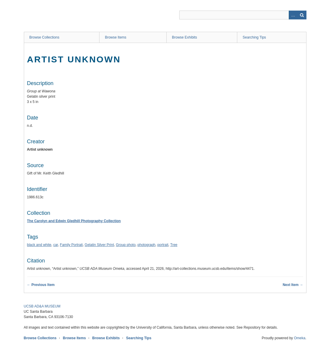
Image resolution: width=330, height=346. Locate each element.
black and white (39, 245)
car (55, 245)
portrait (162, 245)
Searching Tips (254, 37)
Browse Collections (44, 37)
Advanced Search (293, 15)
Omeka (299, 338)
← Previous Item (41, 285)
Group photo (126, 245)
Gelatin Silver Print (99, 245)
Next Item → (293, 285)
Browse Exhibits (184, 37)
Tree (173, 245)
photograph (146, 245)
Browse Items (115, 37)
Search (302, 15)
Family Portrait (71, 245)
